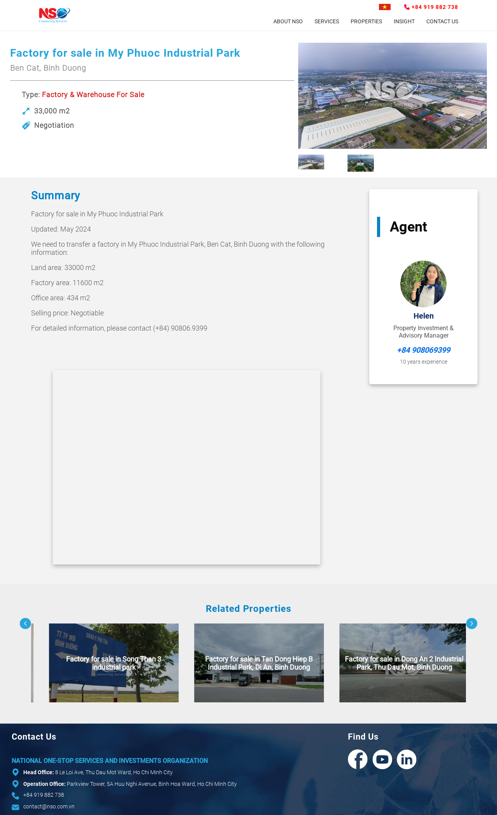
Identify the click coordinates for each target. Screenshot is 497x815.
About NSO (288, 21)
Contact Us (442, 21)
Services (327, 21)
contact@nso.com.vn (49, 806)
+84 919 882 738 (435, 7)
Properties (366, 21)
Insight (404, 21)
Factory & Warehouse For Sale (93, 95)
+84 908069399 (423, 350)
